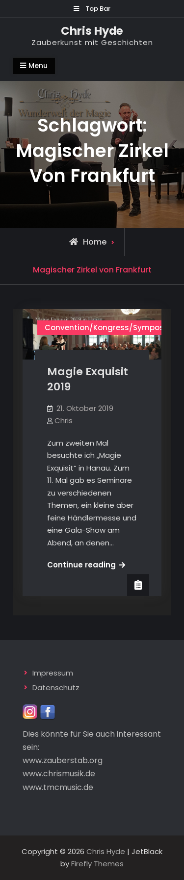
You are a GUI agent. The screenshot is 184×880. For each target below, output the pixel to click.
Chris (63, 420)
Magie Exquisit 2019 (87, 379)
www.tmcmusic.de (58, 787)
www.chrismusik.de (59, 773)
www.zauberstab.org (63, 760)
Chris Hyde (92, 31)
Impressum (52, 673)
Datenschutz (55, 687)
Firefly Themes (97, 863)
